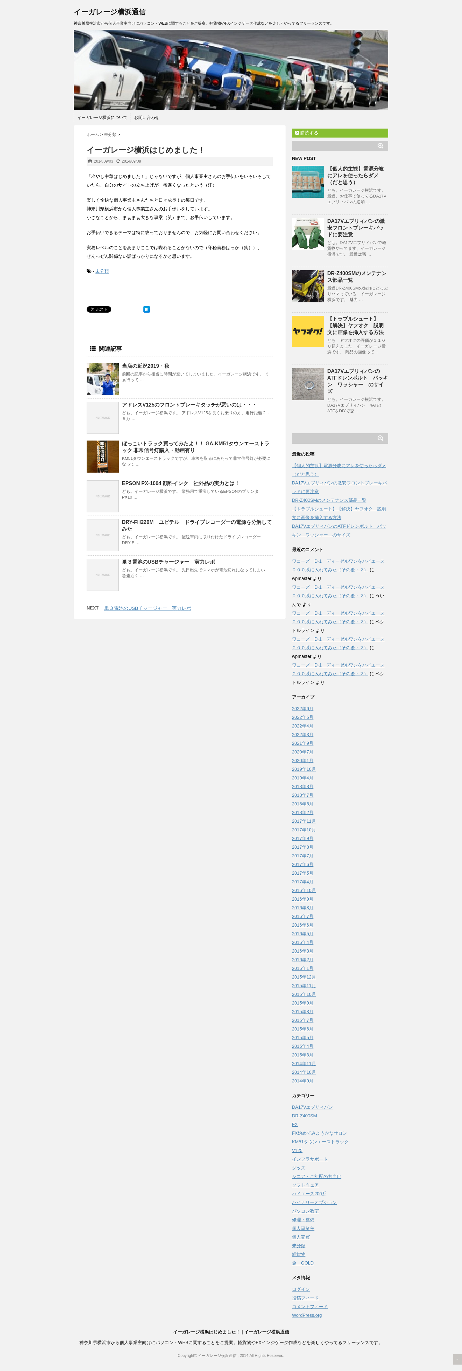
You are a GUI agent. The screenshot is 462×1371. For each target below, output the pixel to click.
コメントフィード (310, 1306)
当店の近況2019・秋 (145, 366)
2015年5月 (302, 1037)
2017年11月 (304, 821)
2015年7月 (302, 1020)
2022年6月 (302, 708)
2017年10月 (304, 829)
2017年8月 (302, 847)
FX (295, 1124)
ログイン (301, 1289)
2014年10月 (304, 1072)
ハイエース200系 (309, 1193)
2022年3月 (302, 734)
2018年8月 (302, 786)
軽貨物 (298, 1254)
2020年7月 (302, 751)
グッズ (298, 1167)
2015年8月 (302, 1011)
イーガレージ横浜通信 (110, 12)
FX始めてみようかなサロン (319, 1133)
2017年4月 (302, 881)
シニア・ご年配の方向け (316, 1176)
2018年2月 (302, 812)
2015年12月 (304, 977)
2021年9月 (302, 743)
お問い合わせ (146, 117)
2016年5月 (302, 933)
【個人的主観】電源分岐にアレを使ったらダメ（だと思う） (355, 175)
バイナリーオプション (314, 1202)
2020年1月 (302, 760)
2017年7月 (302, 855)
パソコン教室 (305, 1211)
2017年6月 (302, 864)
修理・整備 (303, 1219)
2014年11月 (304, 1063)
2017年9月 (302, 838)
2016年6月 (302, 925)
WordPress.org (307, 1315)
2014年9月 (302, 1080)
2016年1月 (302, 968)
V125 (297, 1150)
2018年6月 (302, 803)
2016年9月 (302, 899)
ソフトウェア (305, 1185)
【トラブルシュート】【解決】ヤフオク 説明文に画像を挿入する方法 (355, 325)
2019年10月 (304, 769)
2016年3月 (302, 951)
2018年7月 (302, 795)
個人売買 (301, 1237)
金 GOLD (303, 1263)
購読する (306, 132)
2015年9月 (302, 1002)
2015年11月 (304, 985)
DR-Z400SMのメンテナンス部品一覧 (329, 500)
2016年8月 (302, 907)
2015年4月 (302, 1046)
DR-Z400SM (304, 1115)
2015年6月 (302, 1028)
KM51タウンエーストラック (320, 1141)
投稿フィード (305, 1297)
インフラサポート (310, 1159)
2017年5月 (302, 873)
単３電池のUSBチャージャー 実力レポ (168, 562)
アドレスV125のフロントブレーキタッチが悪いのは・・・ (189, 405)
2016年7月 (302, 916)
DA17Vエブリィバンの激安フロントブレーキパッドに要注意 (356, 227)
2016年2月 (302, 959)
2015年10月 (304, 994)
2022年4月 (302, 725)
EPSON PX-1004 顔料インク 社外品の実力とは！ (181, 483)
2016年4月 (302, 942)
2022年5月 (302, 717)
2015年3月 (302, 1054)
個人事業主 (303, 1228)
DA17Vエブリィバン (312, 1107)
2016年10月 (304, 890)
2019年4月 (302, 777)
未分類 (102, 271)
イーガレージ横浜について (102, 117)
